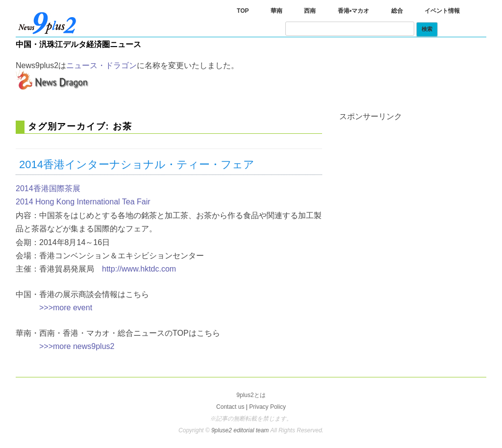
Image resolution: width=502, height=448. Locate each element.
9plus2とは (250, 395)
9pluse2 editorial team (240, 430)
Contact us (230, 406)
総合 (397, 10)
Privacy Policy (267, 406)
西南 (310, 10)
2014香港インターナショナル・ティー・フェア (136, 164)
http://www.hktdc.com (139, 269)
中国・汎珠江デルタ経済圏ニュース (78, 44)
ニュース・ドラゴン (101, 65)
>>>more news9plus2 (76, 346)
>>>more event (65, 307)
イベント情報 (442, 10)
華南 (276, 10)
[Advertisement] (412, 182)
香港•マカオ (353, 10)
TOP (243, 10)
